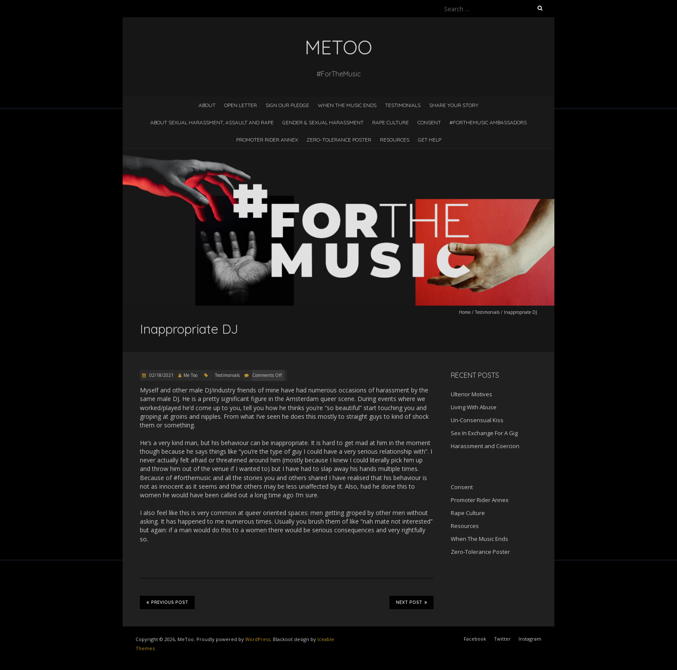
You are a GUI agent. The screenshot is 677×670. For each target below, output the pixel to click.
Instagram (530, 638)
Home (465, 312)
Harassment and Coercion (485, 446)
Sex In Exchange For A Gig (484, 433)
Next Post (411, 602)
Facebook (475, 638)
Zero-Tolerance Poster (339, 139)
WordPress (257, 639)
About (207, 105)
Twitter (502, 638)
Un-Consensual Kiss (477, 420)
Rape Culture (390, 122)
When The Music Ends (347, 105)
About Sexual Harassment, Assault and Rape (212, 122)
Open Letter (240, 105)
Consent (429, 122)
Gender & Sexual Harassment (323, 122)
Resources (394, 139)
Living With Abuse (474, 407)
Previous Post (167, 602)
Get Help (429, 139)
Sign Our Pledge (287, 105)
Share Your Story (453, 105)
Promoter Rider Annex (267, 139)
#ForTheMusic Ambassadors (488, 122)
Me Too (190, 375)
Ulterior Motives (471, 394)
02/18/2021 (161, 375)
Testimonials (403, 105)
